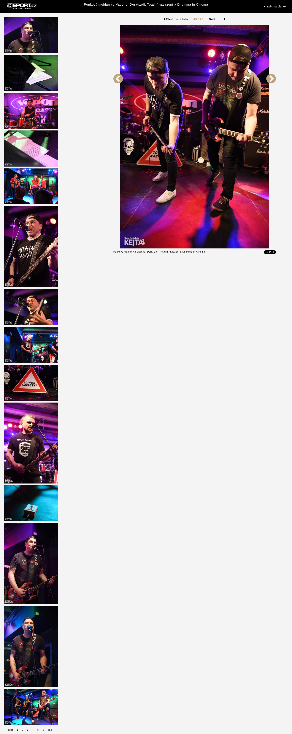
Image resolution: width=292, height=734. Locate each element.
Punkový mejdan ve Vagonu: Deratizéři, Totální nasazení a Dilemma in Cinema (146, 4)
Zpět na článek (275, 6)
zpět (10, 730)
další (50, 730)
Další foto (217, 19)
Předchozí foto (176, 19)
